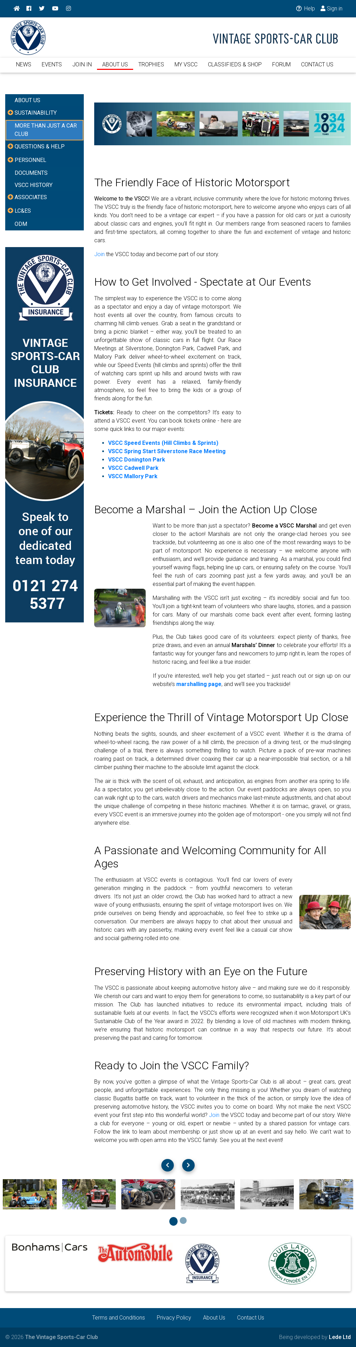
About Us (214, 1317)
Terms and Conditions (118, 1317)
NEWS (23, 68)
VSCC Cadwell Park (133, 468)
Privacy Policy (174, 1317)
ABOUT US (115, 68)
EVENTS (52, 68)
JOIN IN (82, 68)
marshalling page (198, 684)
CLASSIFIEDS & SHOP (235, 68)
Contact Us (250, 1317)
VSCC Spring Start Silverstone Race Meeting (167, 451)
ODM (21, 224)
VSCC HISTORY (33, 185)
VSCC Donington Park (136, 459)
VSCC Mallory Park (132, 476)
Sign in (331, 8)
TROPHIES (151, 68)
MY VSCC (186, 68)
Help (305, 8)
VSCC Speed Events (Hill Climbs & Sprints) (163, 443)
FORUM (281, 68)
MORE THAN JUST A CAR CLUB (46, 129)
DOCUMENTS (31, 173)
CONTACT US (317, 68)
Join (99, 254)
